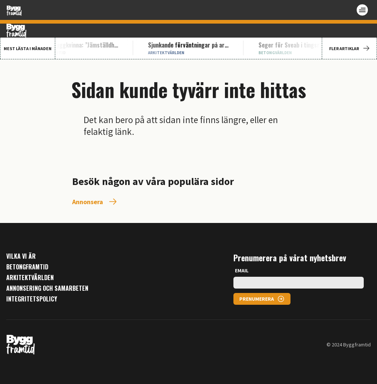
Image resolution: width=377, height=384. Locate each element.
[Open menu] (362, 10)
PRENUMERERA (256, 299)
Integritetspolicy (31, 299)
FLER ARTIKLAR (349, 48)
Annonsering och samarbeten (47, 288)
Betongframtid (27, 267)
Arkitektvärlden (30, 278)
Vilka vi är (21, 256)
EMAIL (242, 270)
